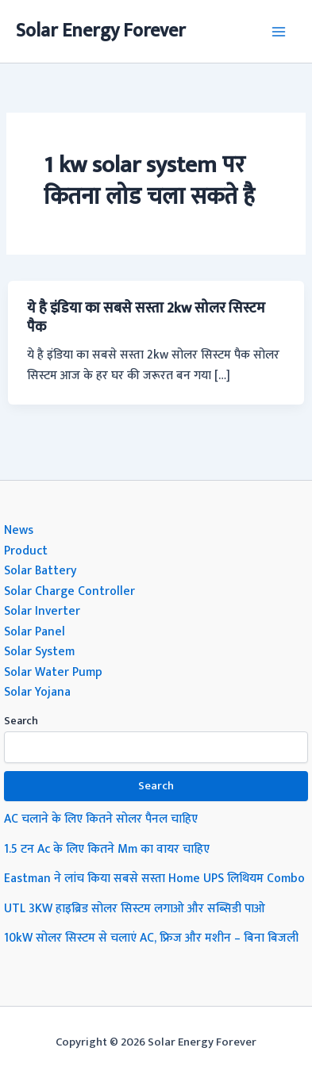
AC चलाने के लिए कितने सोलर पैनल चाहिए (101, 818)
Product (26, 550)
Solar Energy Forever (101, 31)
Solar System (39, 651)
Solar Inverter (42, 611)
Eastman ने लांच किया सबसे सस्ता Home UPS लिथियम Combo (154, 878)
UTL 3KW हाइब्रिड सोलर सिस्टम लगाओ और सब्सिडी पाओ (134, 908)
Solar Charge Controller (69, 591)
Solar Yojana (37, 691)
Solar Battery (40, 570)
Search (21, 721)
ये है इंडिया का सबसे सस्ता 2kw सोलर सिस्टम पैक (146, 318)
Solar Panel (34, 631)
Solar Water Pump (53, 672)
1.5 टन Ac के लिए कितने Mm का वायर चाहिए (107, 848)
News (18, 530)
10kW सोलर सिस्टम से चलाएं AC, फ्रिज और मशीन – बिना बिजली (151, 937)
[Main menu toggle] (279, 31)
